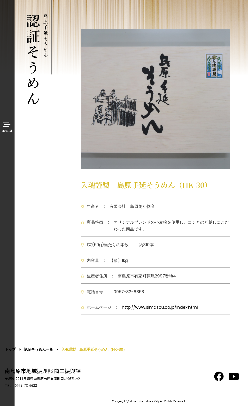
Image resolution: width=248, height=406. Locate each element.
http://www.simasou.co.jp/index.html (160, 307)
